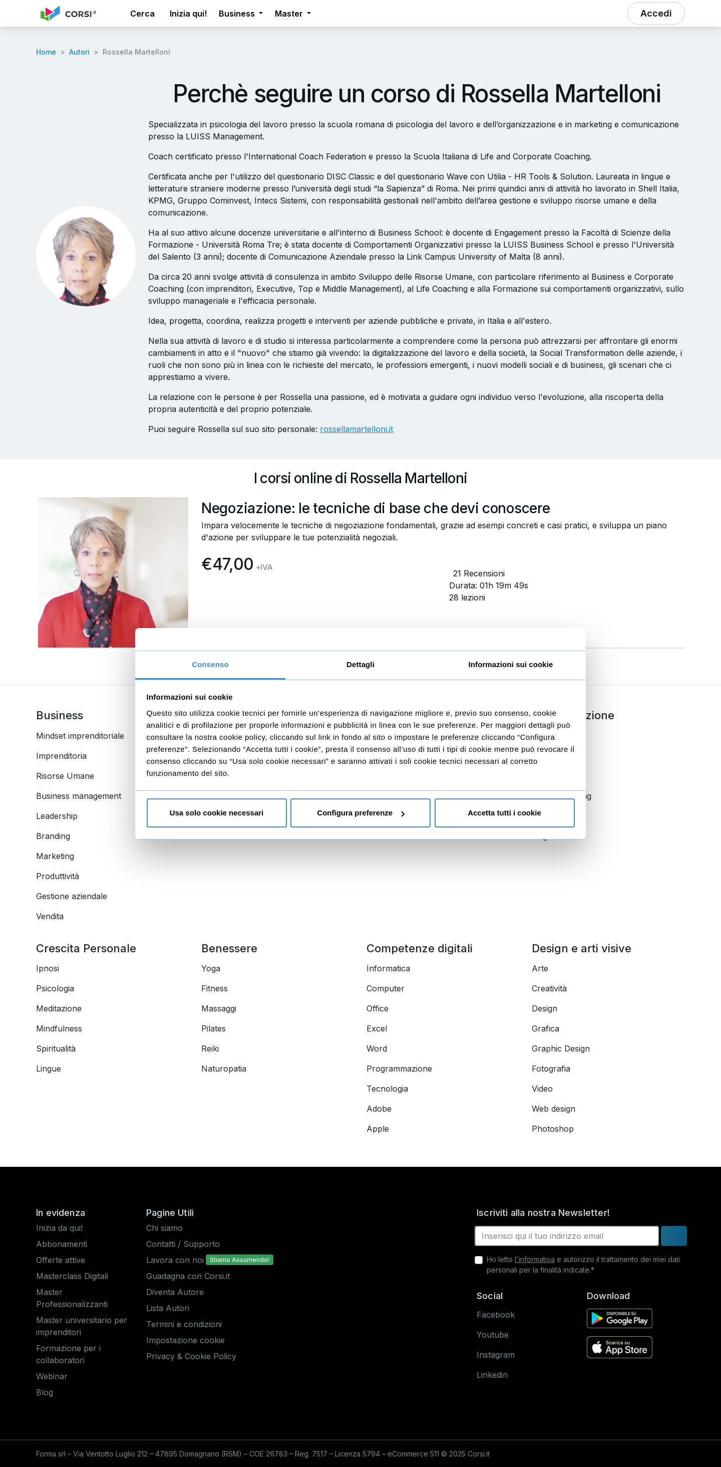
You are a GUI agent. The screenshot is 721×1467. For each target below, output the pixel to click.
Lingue (48, 1069)
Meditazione (59, 1008)
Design (544, 1008)
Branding (53, 836)
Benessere (229, 948)
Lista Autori (167, 1308)
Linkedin (492, 1375)
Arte (540, 968)
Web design (553, 1109)
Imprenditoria (61, 756)
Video (542, 1089)
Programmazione (399, 1069)
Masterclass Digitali (72, 1276)
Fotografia (551, 1069)
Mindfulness (59, 1028)
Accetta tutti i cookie (504, 812)
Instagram (496, 1355)
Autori (79, 52)
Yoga (210, 968)
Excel (377, 1028)
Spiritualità (56, 1048)
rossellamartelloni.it (356, 429)
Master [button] (290, 14)
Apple (378, 1129)
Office (378, 1008)
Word (377, 1048)
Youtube (493, 1335)
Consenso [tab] (210, 664)
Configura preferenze (361, 812)
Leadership (57, 816)
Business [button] (238, 14)
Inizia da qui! (59, 1228)
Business (59, 715)
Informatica (388, 968)
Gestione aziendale (71, 896)
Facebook (496, 1315)
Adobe (379, 1109)
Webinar (52, 1376)
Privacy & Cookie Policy (191, 1356)
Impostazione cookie (185, 1340)
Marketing (55, 856)
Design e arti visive (581, 948)
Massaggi (218, 1008)
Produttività (57, 876)
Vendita (50, 916)
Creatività (549, 988)
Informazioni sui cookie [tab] (511, 664)
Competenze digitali (420, 948)
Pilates (213, 1028)
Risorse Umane (65, 776)
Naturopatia (223, 1069)
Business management (78, 796)
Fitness (214, 988)
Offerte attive (60, 1260)
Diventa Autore (175, 1292)
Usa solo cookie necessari (217, 812)
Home (46, 52)
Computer (386, 988)
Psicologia (55, 988)
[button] (115, 14)
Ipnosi (47, 968)
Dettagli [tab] (360, 664)
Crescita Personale (86, 948)
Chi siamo (164, 1228)
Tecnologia (387, 1089)
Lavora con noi (175, 1260)
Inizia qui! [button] (188, 14)
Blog (44, 1392)
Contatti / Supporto (183, 1244)
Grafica (545, 1028)
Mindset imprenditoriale (80, 736)
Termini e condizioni (184, 1324)
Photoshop (553, 1129)
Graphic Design (561, 1048)
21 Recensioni (479, 573)
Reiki (210, 1048)
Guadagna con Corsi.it (188, 1276)
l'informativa (535, 1259)
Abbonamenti (61, 1244)
